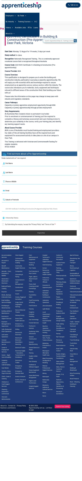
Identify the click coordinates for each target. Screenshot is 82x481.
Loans (35, 28)
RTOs (30, 28)
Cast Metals (5, 368)
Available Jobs (20, 28)
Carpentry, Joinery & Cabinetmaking (6, 362)
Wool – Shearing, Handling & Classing (75, 384)
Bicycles (4, 292)
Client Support (19, 255)
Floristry (31, 292)
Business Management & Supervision (6, 324)
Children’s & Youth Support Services (6, 384)
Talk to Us (73, 5)
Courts (17, 294)
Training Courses (25, 22)
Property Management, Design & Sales (60, 318)
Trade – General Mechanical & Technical (74, 324)
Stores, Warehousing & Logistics (74, 268)
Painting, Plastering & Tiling (59, 270)
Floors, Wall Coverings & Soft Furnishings (34, 286)
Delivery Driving (19, 315)
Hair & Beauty (33, 361)
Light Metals (46, 309)
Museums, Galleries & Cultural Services (48, 387)
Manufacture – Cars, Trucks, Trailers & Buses (47, 338)
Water (71, 365)
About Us (10, 34)
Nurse (44, 396)
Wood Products (74, 378)
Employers (11, 16)
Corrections (18, 290)
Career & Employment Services (5, 350)
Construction (19, 287)
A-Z (35, 22)
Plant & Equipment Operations (59, 292)
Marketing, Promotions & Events (46, 345)
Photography (60, 279)
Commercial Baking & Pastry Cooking (19, 260)
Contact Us (11, 406)
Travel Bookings (74, 340)
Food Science (33, 305)
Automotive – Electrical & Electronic (6, 281)
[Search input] (60, 40)
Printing (58, 308)
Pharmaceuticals (61, 275)
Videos (9, 28)
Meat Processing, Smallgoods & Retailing (48, 360)
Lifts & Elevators (47, 305)
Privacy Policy (21, 406)
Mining (44, 373)
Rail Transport (60, 337)
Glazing (31, 353)
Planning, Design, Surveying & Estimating (61, 284)
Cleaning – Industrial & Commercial (5, 391)
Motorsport (46, 376)
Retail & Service (60, 345)
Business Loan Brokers (8, 408)
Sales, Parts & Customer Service (60, 369)
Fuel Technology (34, 319)
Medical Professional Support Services (47, 368)
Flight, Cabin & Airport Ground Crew (33, 279)
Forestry (31, 309)
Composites (18, 271)
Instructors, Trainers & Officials (46, 280)
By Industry (11, 22)
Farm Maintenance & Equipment (33, 257)
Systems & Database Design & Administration (75, 281)
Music (44, 392)
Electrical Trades (20, 347)
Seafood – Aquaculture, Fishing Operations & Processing (60, 384)
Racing (58, 333)
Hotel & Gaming (47, 265)
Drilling (17, 329)
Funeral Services (34, 323)
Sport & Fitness (74, 255)
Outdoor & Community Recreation (59, 257)
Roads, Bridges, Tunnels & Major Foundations (61, 356)
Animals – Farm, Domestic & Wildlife (6, 273)
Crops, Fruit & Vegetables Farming (19, 304)
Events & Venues (20, 376)
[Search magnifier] (75, 40)
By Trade (22, 16)
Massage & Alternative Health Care (46, 353)
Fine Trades (32, 268)
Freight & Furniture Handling (31, 314)
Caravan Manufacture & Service (6, 342)
